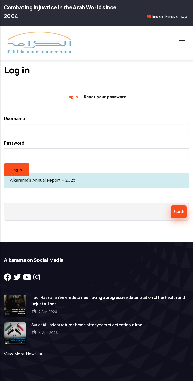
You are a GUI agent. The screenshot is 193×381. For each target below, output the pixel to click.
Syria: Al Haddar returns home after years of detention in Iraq (86, 325)
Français (171, 16)
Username (14, 118)
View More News (20, 354)
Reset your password (105, 96)
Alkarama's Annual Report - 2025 (42, 180)
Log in (72, 96)
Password (14, 143)
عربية (184, 16)
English (157, 16)
